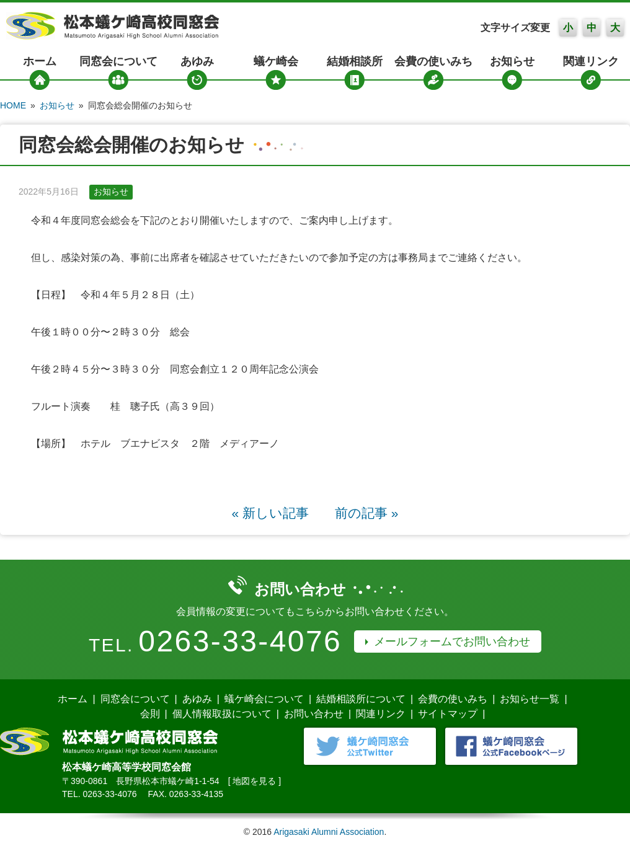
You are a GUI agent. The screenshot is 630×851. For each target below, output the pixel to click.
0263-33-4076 (240, 641)
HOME (13, 105)
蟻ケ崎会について (264, 699)
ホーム (39, 61)
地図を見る (254, 781)
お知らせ (512, 61)
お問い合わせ (314, 713)
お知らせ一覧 (529, 699)
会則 (150, 713)
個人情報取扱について (222, 713)
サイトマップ (447, 713)
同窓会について (118, 61)
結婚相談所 (355, 61)
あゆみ (197, 61)
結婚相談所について (361, 699)
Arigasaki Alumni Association (328, 832)
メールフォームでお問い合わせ (452, 641)
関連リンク (591, 61)
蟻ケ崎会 (276, 61)
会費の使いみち (433, 61)
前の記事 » (366, 513)
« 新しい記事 (270, 513)
